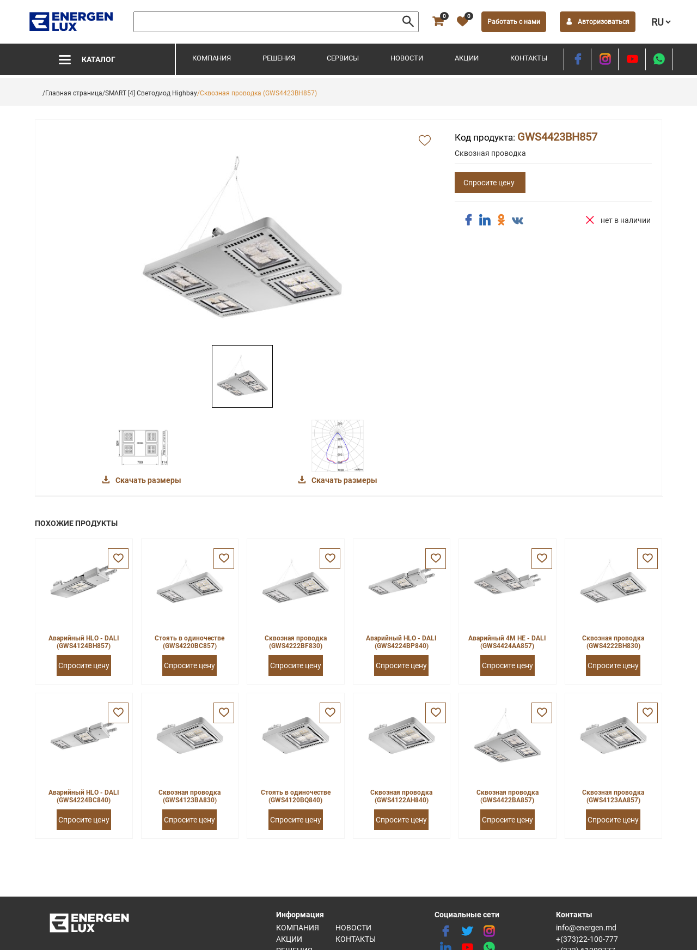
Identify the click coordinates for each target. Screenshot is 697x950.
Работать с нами (513, 22)
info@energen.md (586, 927)
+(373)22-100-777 (587, 939)
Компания (211, 58)
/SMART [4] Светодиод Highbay (149, 93)
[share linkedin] (484, 220)
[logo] (72, 21)
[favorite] (462, 21)
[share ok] (501, 220)
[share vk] (517, 221)
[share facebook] (468, 220)
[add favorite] (424, 141)
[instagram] (604, 59)
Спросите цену (489, 182)
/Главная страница (72, 93)
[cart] (437, 21)
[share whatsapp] (659, 59)
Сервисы (343, 58)
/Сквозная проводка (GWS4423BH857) (257, 93)
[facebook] (577, 59)
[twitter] (467, 931)
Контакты (528, 58)
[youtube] (632, 59)
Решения (278, 58)
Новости (406, 58)
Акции (467, 58)
